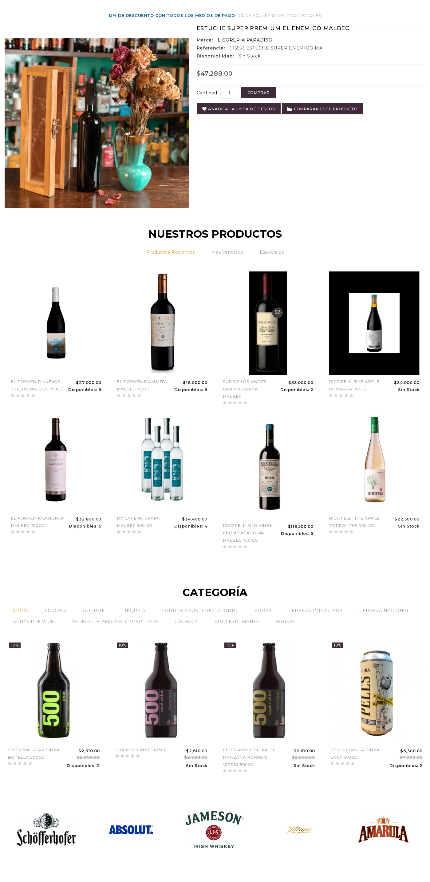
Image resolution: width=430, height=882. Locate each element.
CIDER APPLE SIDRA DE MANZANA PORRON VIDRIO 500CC (249, 757)
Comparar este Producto (322, 108)
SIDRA (20, 610)
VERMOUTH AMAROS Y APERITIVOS (115, 621)
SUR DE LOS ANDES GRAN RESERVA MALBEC (244, 389)
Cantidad (207, 93)
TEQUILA (134, 610)
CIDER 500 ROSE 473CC (141, 749)
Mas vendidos (227, 252)
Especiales (272, 252)
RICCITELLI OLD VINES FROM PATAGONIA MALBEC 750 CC (247, 533)
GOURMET (95, 610)
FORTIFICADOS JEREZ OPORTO (200, 610)
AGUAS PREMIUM (34, 621)
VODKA (263, 610)
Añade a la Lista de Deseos (238, 108)
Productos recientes (170, 252)
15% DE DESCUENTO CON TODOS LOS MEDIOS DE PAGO (172, 15)
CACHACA (186, 621)
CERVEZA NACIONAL (384, 610)
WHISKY (285, 621)
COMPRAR (258, 92)
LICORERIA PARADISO (245, 40)
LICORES (55, 610)
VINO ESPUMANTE (237, 621)
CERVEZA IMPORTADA (315, 610)
